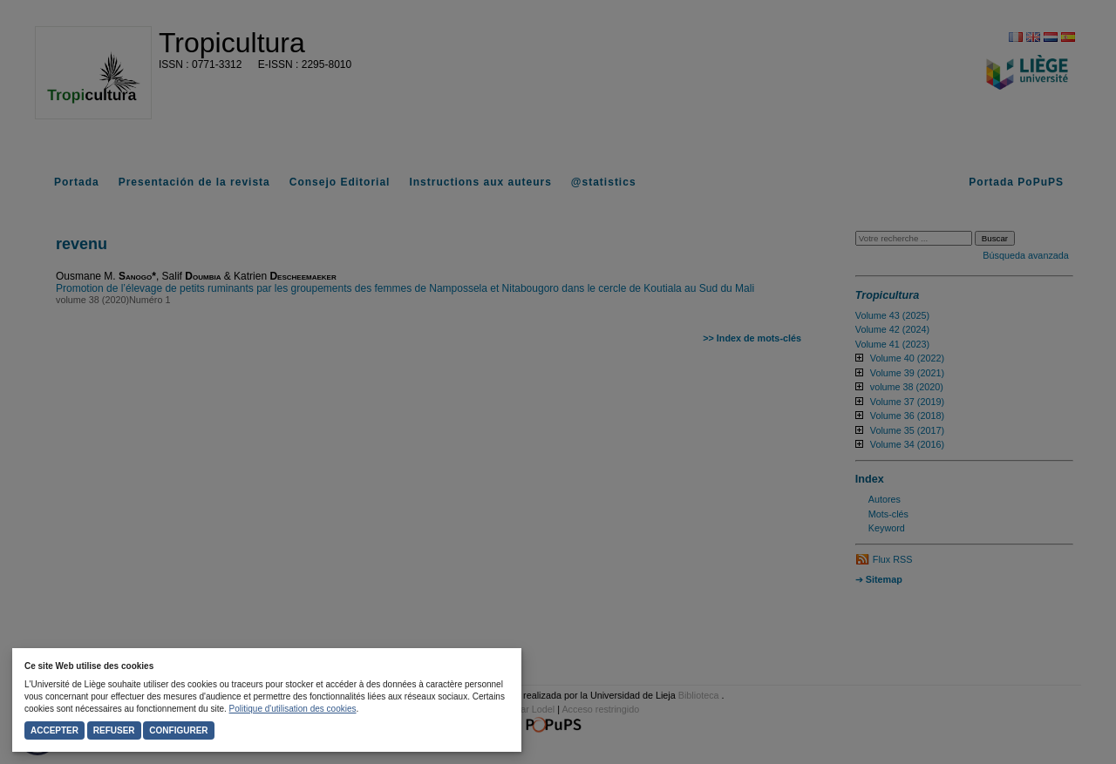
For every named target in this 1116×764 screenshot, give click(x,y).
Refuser (114, 730)
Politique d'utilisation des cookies (293, 708)
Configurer (178, 730)
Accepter (54, 730)
